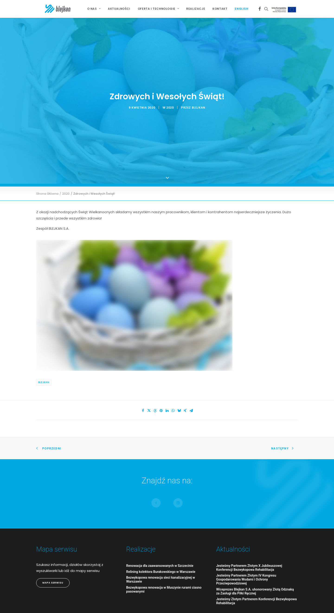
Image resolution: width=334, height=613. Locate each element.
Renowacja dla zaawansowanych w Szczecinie (159, 528)
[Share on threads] (155, 373)
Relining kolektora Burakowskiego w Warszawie (160, 534)
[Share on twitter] (149, 373)
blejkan (198, 88)
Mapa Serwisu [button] (52, 545)
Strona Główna (47, 156)
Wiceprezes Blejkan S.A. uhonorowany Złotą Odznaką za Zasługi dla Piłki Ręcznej (255, 553)
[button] (260, 9)
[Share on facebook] (143, 373)
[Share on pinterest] (161, 373)
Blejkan (43, 344)
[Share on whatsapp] (173, 373)
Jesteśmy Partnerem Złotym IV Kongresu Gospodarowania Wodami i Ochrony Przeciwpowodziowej (246, 541)
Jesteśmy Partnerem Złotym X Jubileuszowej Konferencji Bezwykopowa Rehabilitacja (249, 530)
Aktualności (119, 9)
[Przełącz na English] (239, 9)
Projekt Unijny (285, 10)
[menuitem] (94, 9)
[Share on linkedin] (167, 373)
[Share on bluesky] (179, 373)
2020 (170, 88)
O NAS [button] (93, 9)
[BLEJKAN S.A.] (49, 8)
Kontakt (219, 9)
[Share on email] (191, 373)
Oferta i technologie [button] (158, 9)
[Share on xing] (185, 373)
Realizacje (195, 9)
